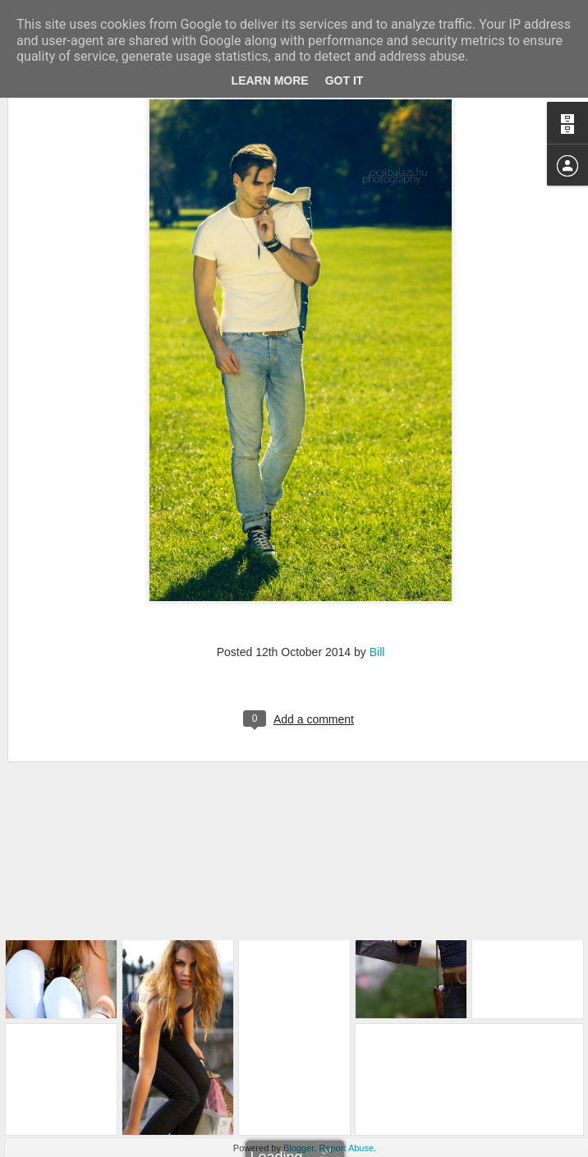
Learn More (270, 80)
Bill (377, 534)
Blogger (298, 1148)
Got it (344, 80)
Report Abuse (346, 1148)
